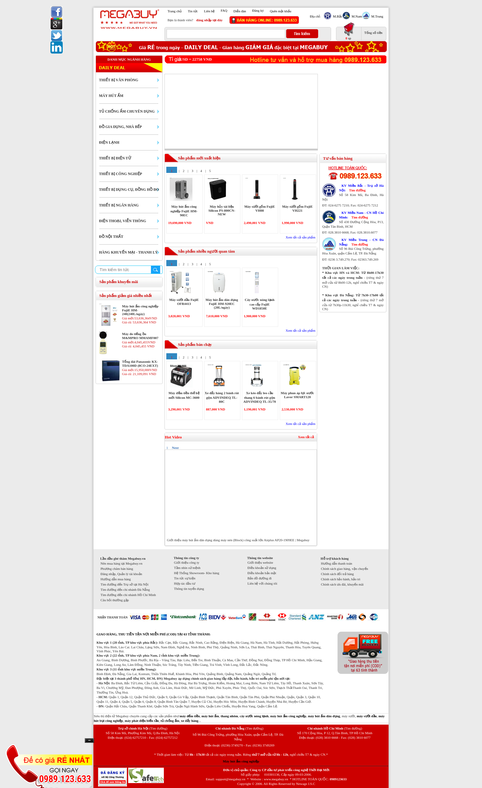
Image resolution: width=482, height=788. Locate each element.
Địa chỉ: (315, 16)
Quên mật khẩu (280, 11)
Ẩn (89, 740)
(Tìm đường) (158, 728)
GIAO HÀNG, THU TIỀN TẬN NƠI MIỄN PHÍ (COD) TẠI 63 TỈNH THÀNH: (154, 634)
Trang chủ (175, 11)
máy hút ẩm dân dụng (324, 716)
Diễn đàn (239, 11)
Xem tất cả (306, 437)
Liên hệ (209, 11)
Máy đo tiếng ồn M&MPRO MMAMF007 (140, 336)
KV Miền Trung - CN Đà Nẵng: (361, 242)
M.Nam (356, 16)
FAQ (224, 10)
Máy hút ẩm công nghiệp (241, 761)
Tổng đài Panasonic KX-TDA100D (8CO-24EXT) (140, 363)
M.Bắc (336, 16)
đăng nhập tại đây (209, 20)
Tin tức (193, 11)
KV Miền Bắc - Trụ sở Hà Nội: (361, 188)
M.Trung (376, 16)
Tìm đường (357, 190)
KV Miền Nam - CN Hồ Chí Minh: (361, 215)
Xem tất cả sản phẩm (300, 237)
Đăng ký (258, 10)
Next (175, 448)
